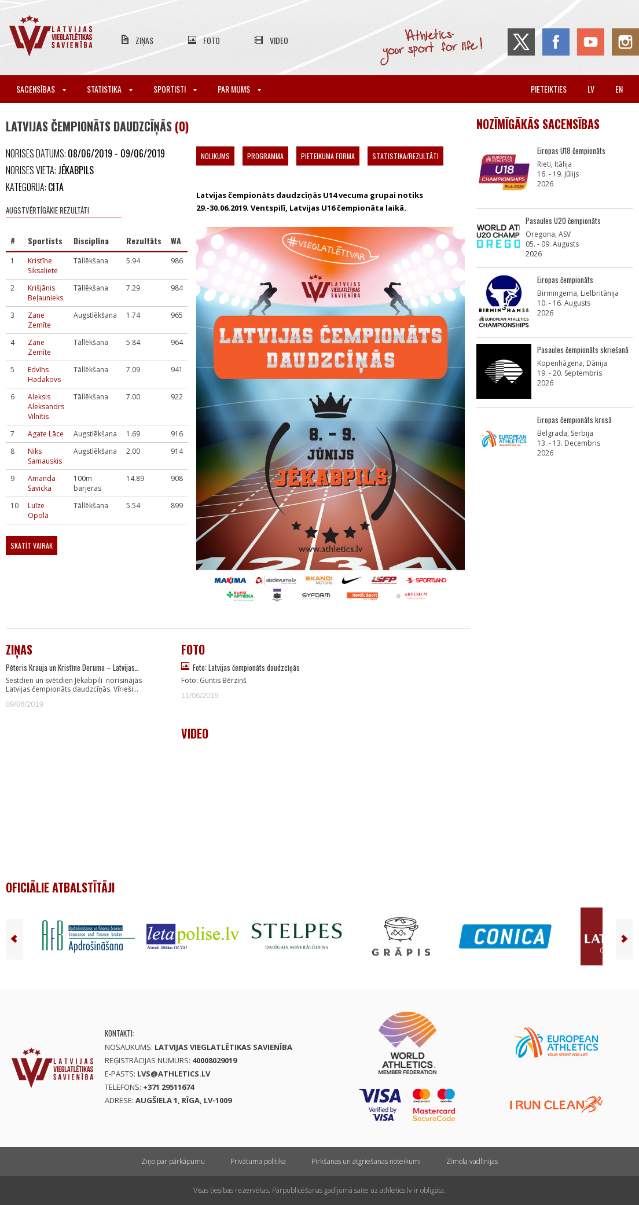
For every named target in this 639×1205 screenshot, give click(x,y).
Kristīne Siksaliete (43, 265)
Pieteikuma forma (328, 156)
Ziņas (144, 40)
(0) (182, 126)
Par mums (239, 89)
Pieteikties (549, 89)
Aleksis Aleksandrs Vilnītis (46, 406)
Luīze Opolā (38, 510)
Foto (211, 40)
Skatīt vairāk (31, 545)
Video (279, 40)
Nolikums (215, 156)
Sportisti (175, 89)
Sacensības (41, 89)
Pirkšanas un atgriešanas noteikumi (366, 1161)
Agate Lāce (46, 434)
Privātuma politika (258, 1161)
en (619, 89)
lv (590, 89)
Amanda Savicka (42, 483)
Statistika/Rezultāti (405, 156)
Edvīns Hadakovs (44, 374)
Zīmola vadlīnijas (472, 1161)
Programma (265, 156)
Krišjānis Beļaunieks (45, 293)
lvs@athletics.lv (173, 1073)
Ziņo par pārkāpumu (173, 1161)
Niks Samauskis (45, 456)
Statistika (110, 89)
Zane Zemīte (39, 320)
